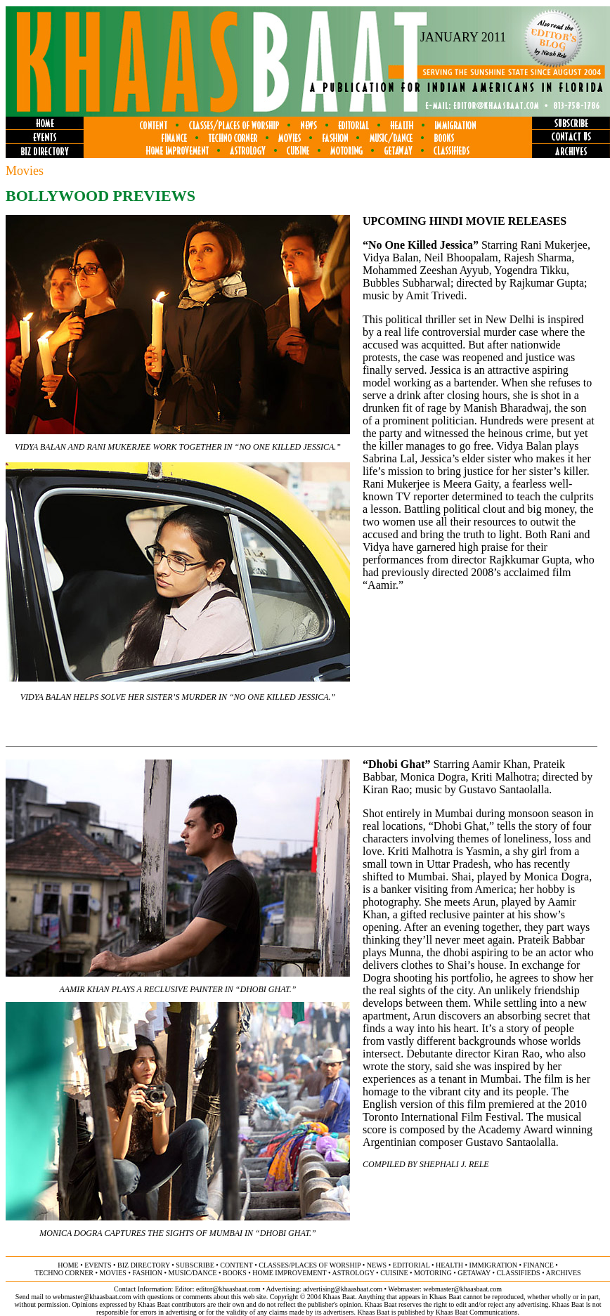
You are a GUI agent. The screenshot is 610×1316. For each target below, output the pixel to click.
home (68, 1265)
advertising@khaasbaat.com (342, 1289)
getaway (474, 1273)
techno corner (63, 1273)
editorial (411, 1265)
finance (538, 1265)
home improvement (289, 1273)
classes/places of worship (310, 1265)
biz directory (143, 1265)
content (236, 1265)
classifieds (518, 1273)
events (97, 1265)
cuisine (394, 1273)
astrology (353, 1273)
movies (113, 1273)
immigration (493, 1265)
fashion (147, 1273)
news (377, 1265)
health (449, 1265)
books (235, 1273)
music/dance (193, 1273)
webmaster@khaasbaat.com (462, 1289)
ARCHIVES (563, 1273)
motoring (433, 1273)
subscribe (195, 1265)
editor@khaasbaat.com (228, 1289)
